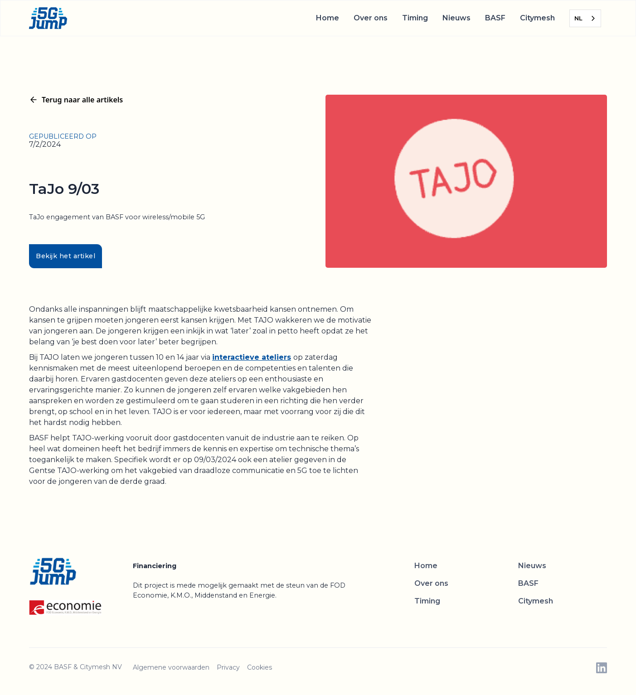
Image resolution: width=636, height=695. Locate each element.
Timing (415, 18)
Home (327, 18)
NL (578, 18)
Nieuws (456, 18)
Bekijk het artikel (65, 256)
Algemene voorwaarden (171, 667)
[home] (48, 18)
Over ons (371, 18)
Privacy (228, 667)
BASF (495, 18)
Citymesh (537, 18)
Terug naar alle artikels (76, 100)
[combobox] (585, 18)
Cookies (259, 667)
